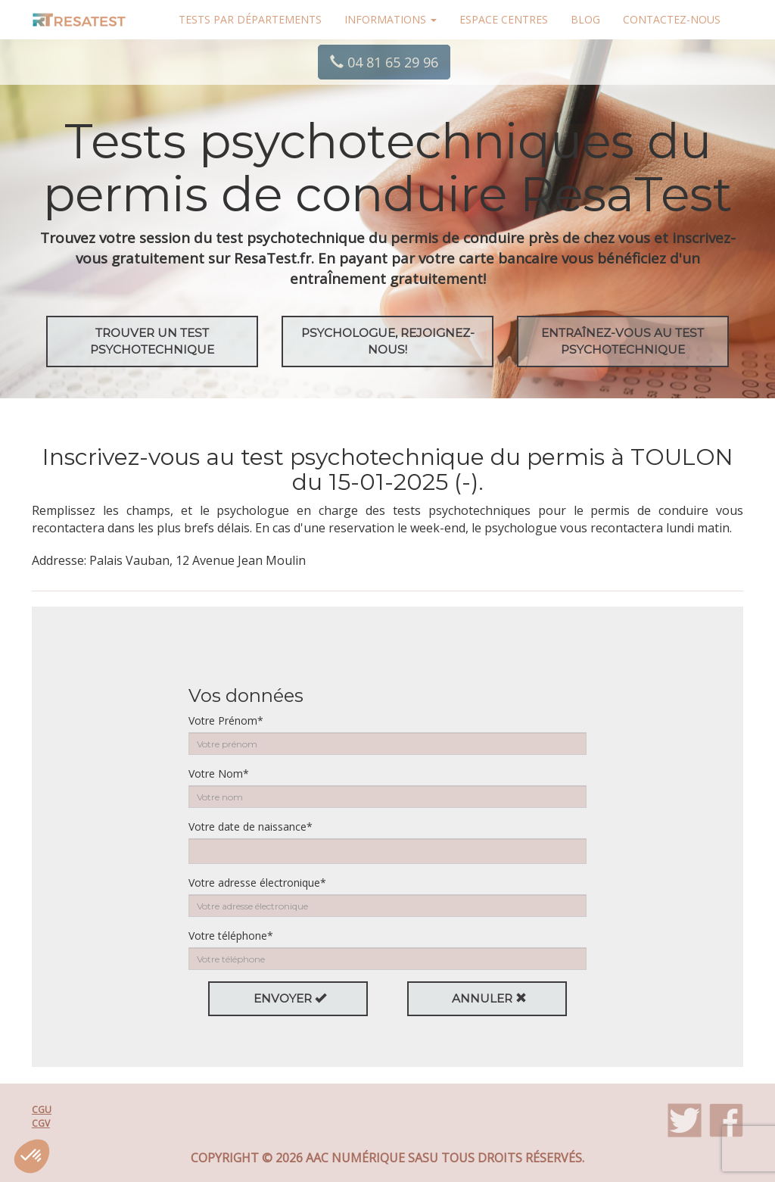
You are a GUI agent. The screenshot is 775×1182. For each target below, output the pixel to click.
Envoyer (290, 998)
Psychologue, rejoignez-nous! (388, 341)
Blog (585, 19)
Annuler (489, 998)
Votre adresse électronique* (257, 882)
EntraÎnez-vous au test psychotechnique (622, 341)
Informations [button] (390, 19)
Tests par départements (250, 19)
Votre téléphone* (230, 935)
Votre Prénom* (225, 720)
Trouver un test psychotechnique (152, 341)
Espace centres (503, 19)
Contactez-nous (672, 19)
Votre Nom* (218, 773)
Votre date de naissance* (250, 826)
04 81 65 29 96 (384, 62)
